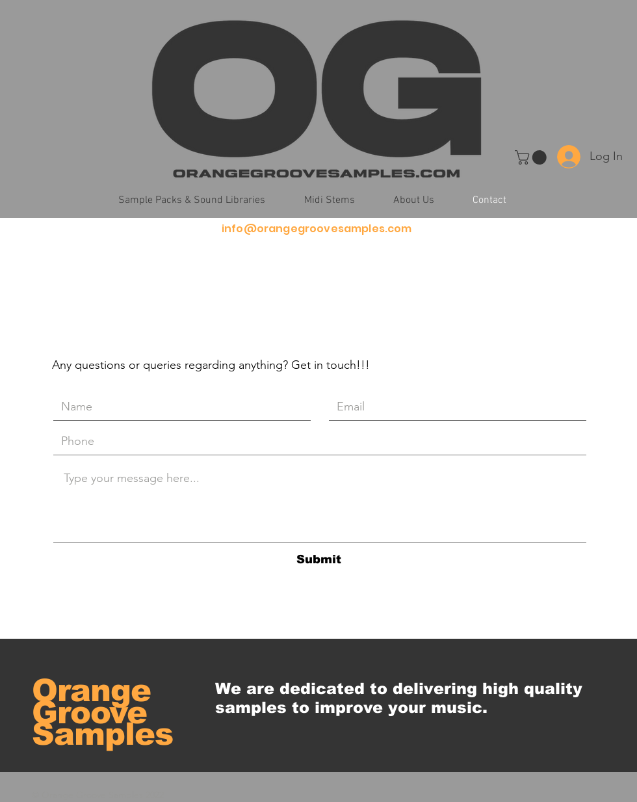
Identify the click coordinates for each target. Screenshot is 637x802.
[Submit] (318, 560)
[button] (532, 157)
